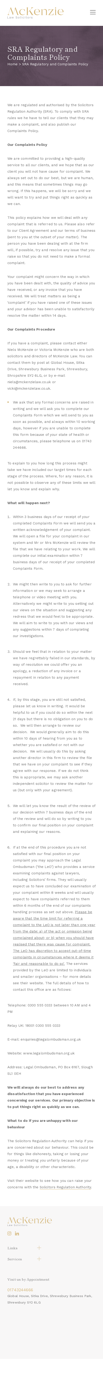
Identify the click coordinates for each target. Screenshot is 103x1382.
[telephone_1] (51, 1290)
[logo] (35, 13)
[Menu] (93, 13)
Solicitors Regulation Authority (65, 1187)
